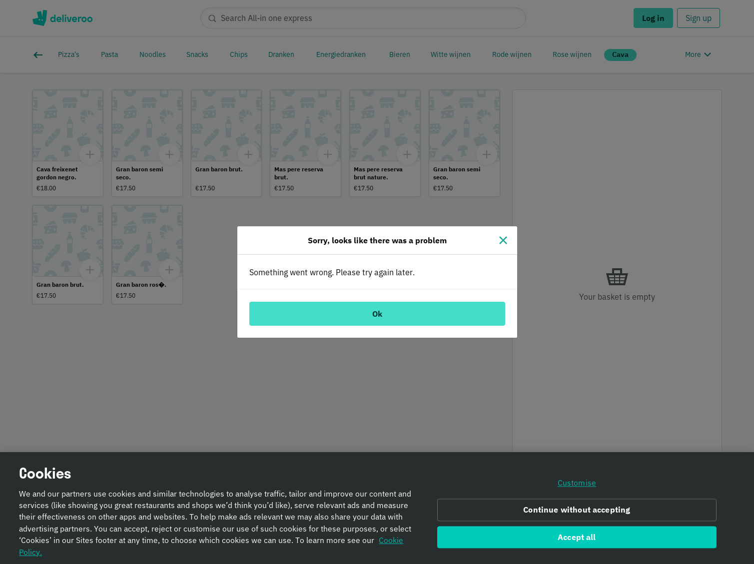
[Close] (503, 240)
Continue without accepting (576, 516)
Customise (577, 489)
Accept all (577, 543)
